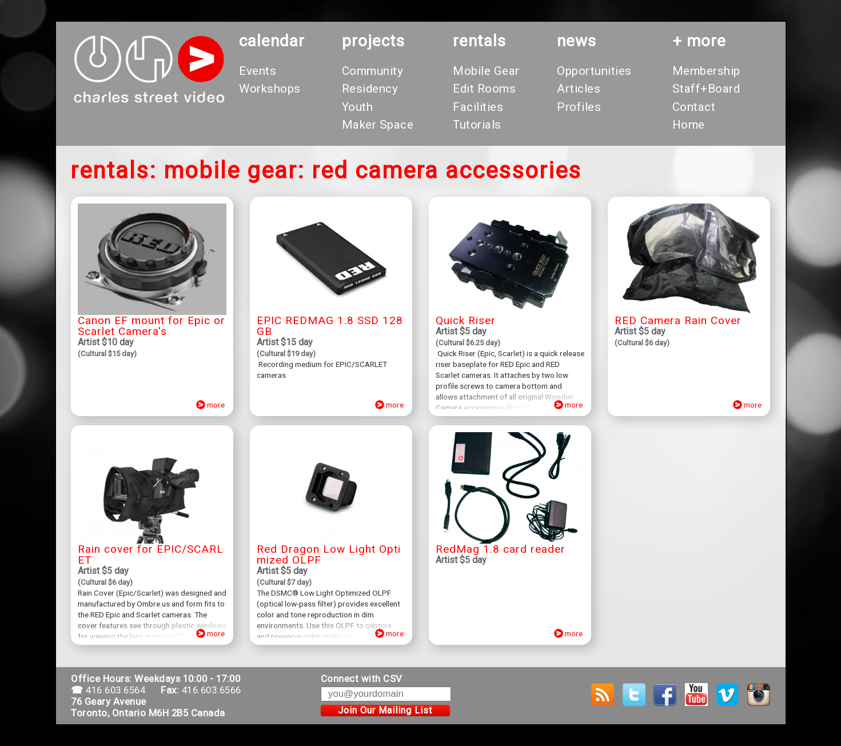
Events (257, 71)
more (211, 404)
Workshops (270, 88)
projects (373, 40)
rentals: (113, 170)
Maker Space (378, 124)
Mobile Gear (486, 71)
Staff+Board (706, 88)
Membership (706, 71)
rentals (479, 40)
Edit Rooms (484, 88)
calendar (272, 40)
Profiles (579, 107)
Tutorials (477, 124)
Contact (694, 107)
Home (688, 124)
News (576, 40)
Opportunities (594, 71)
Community (373, 71)
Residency (370, 88)
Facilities (478, 107)
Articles (578, 88)
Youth (357, 107)
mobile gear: (234, 170)
